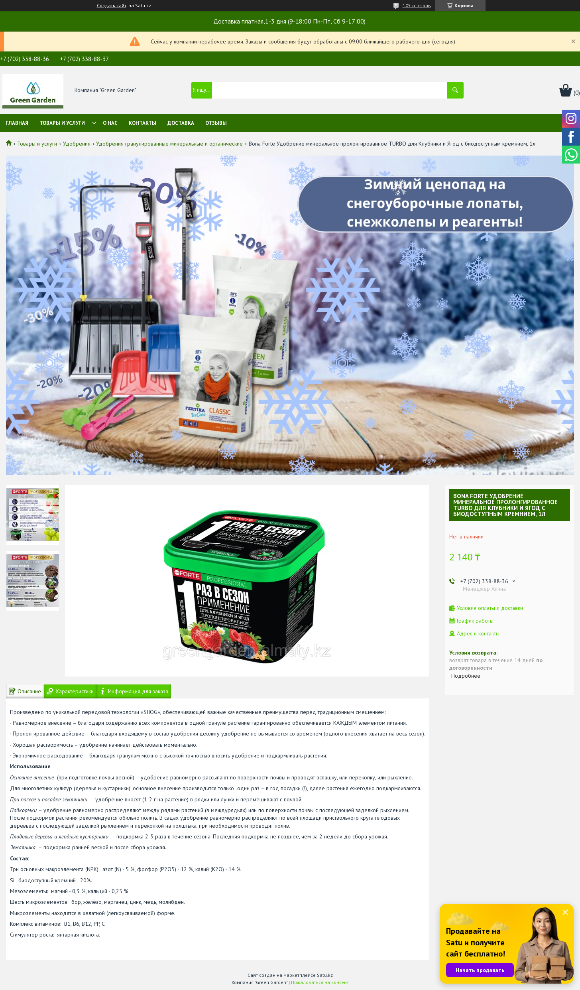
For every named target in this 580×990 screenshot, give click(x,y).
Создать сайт (111, 5)
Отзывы (216, 123)
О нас (110, 123)
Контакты (142, 123)
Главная (17, 123)
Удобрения (76, 143)
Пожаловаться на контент (320, 982)
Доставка (180, 123)
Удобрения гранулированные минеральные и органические (169, 143)
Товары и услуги (62, 123)
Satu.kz (325, 975)
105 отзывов (417, 5)
